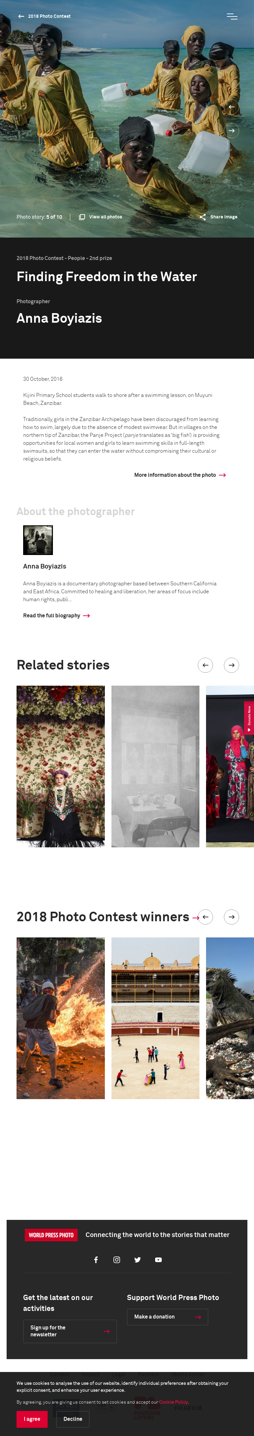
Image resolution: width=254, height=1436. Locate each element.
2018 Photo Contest (49, 16)
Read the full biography (51, 615)
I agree (32, 1419)
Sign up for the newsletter (47, 1331)
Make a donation (154, 1317)
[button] (205, 665)
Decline (73, 1419)
